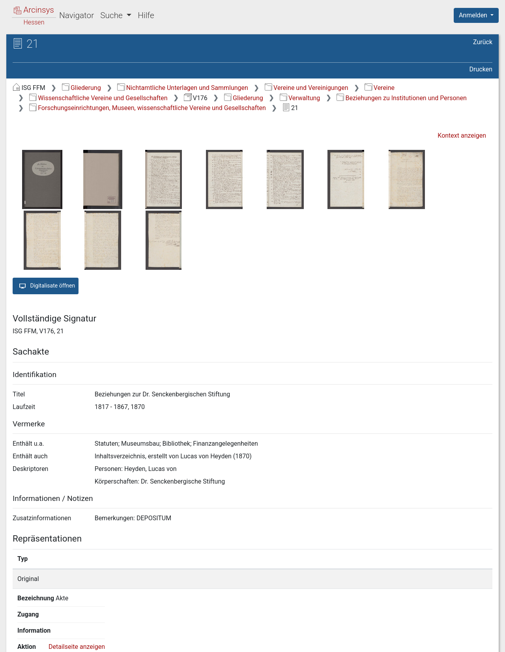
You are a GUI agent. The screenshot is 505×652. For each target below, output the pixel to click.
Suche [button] (112, 15)
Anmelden (474, 15)
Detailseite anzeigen (401, 579)
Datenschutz (360, 641)
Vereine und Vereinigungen (306, 88)
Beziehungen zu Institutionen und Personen (402, 98)
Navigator (76, 15)
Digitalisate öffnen (45, 286)
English (18, 635)
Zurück (482, 42)
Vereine (380, 88)
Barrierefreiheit (420, 641)
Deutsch (47, 635)
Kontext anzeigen (462, 135)
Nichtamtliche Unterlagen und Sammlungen (182, 88)
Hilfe (146, 15)
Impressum (478, 641)
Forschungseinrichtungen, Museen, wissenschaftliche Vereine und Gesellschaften (147, 108)
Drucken (480, 69)
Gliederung (81, 88)
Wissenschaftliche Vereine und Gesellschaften (98, 98)
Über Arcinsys (301, 641)
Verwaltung (300, 98)
